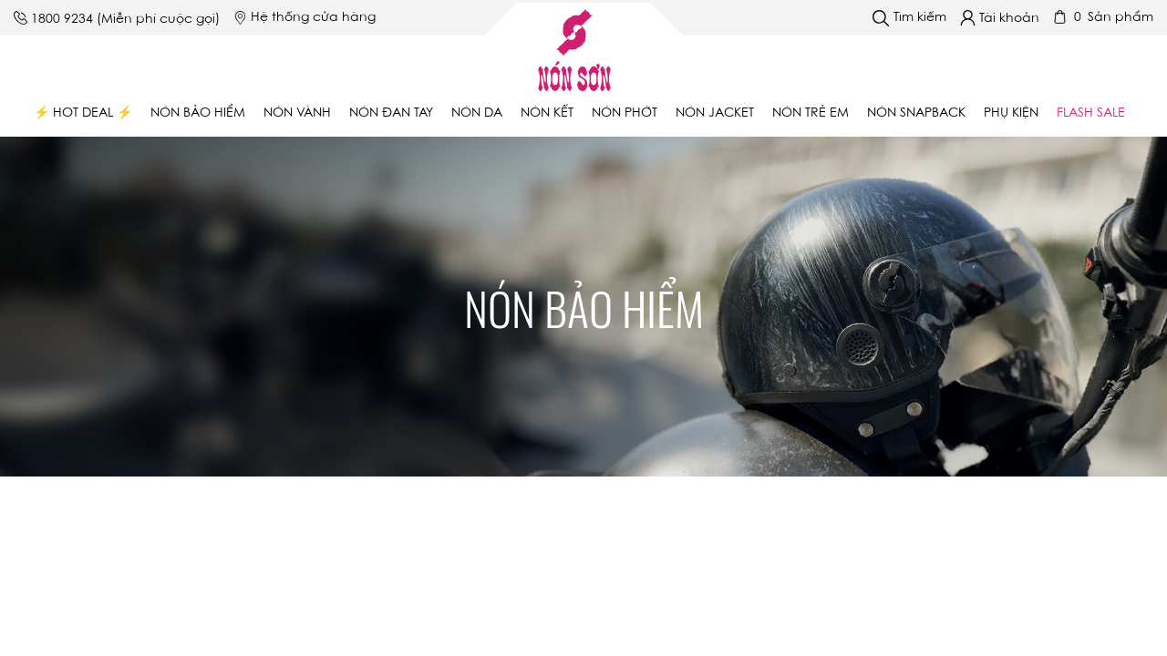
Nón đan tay (391, 114)
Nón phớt (624, 114)
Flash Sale (1091, 114)
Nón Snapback (916, 114)
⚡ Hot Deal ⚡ (83, 114)
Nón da (476, 114)
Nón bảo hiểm (197, 114)
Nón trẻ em (810, 114)
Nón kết (547, 114)
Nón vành (297, 114)
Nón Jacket (715, 114)
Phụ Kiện (1011, 114)
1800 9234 (62, 20)
